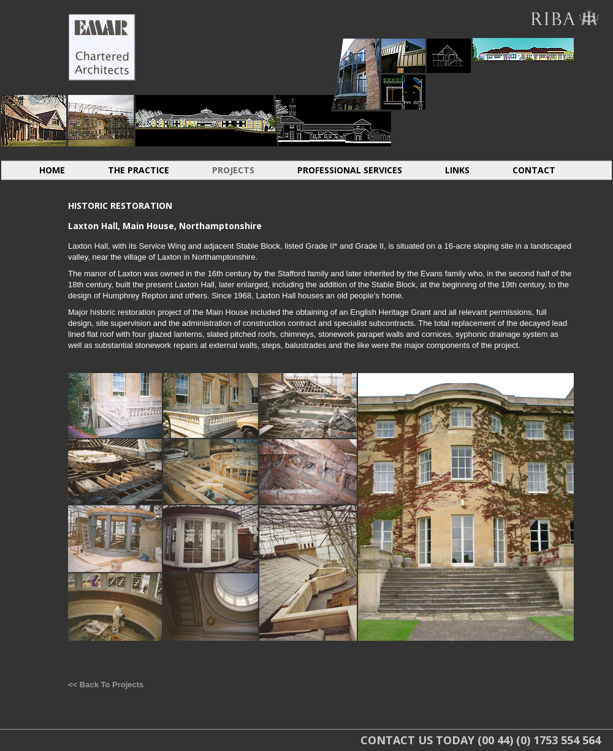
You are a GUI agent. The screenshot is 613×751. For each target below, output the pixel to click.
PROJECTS (233, 170)
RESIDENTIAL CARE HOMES (206, 120)
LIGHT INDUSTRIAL (403, 55)
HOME (52, 170)
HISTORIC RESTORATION (101, 120)
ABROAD (523, 49)
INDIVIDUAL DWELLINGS (33, 120)
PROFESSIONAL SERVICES (349, 170)
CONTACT (533, 170)
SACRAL (594, 114)
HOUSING (356, 74)
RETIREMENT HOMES (333, 120)
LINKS (457, 170)
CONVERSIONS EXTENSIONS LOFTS (449, 55)
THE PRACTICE (138, 170)
